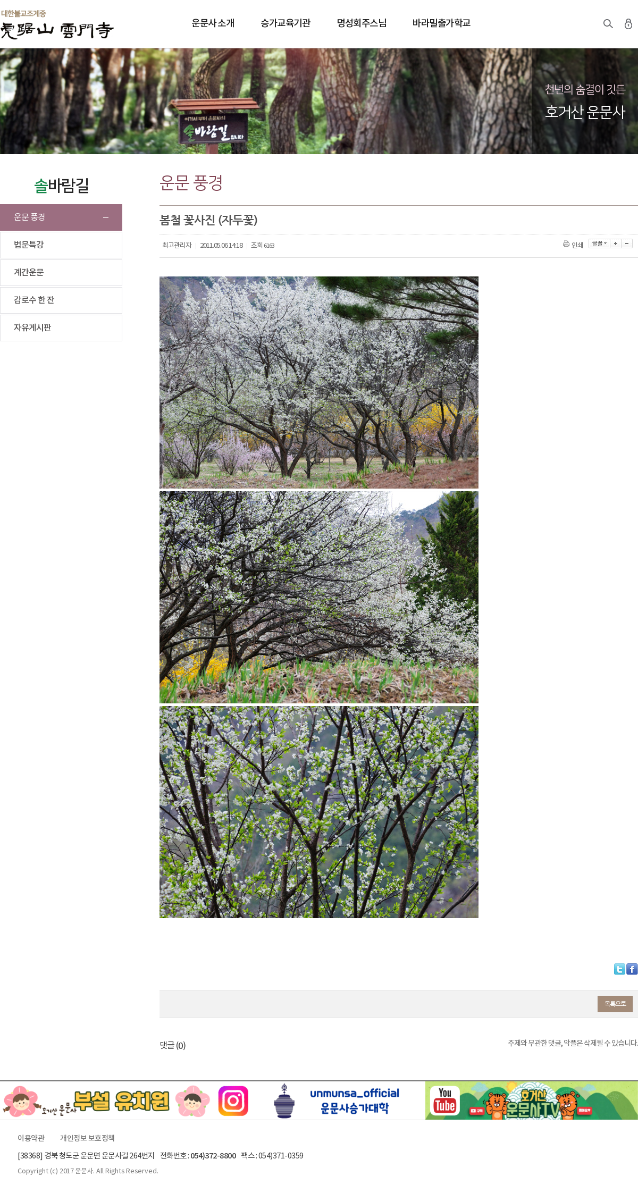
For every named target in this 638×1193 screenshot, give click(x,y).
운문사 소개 (212, 23)
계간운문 (29, 273)
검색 (608, 23)
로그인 (628, 23)
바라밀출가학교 (442, 23)
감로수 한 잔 (34, 300)
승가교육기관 (285, 23)
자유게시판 (32, 328)
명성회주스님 (361, 23)
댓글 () (173, 1046)
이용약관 (31, 1138)
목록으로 (615, 1003)
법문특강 (29, 245)
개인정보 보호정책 (87, 1138)
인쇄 (574, 246)
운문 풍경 (29, 217)
